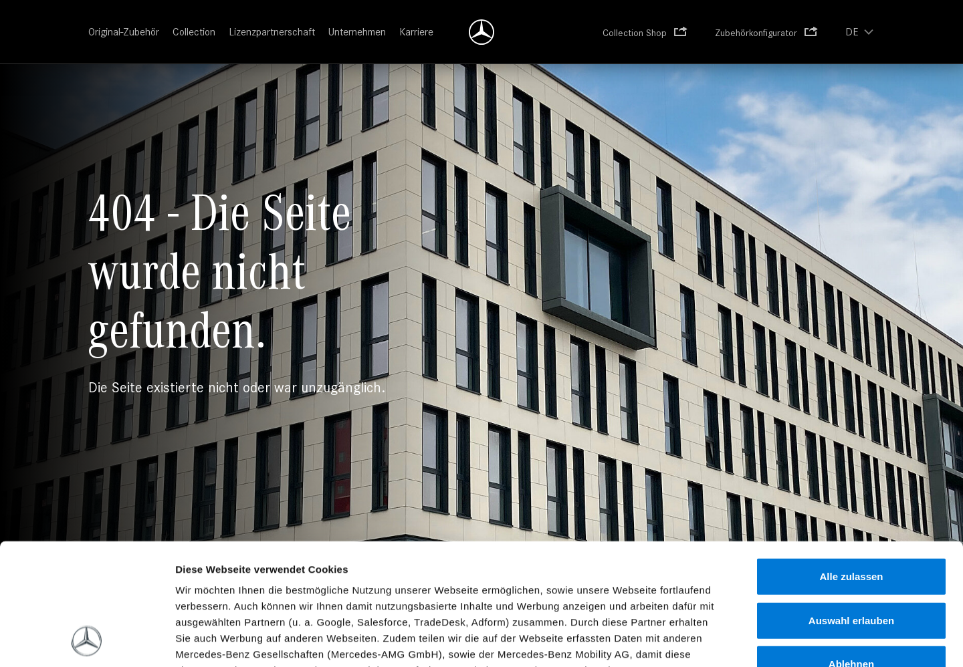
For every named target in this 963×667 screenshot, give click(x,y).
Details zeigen (730, 640)
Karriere (416, 31)
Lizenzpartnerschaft (272, 31)
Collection (194, 31)
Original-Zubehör (123, 31)
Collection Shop (635, 33)
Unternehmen (357, 31)
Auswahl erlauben (851, 506)
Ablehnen (851, 550)
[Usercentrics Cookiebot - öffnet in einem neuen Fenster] (86, 641)
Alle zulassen (851, 463)
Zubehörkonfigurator (756, 33)
